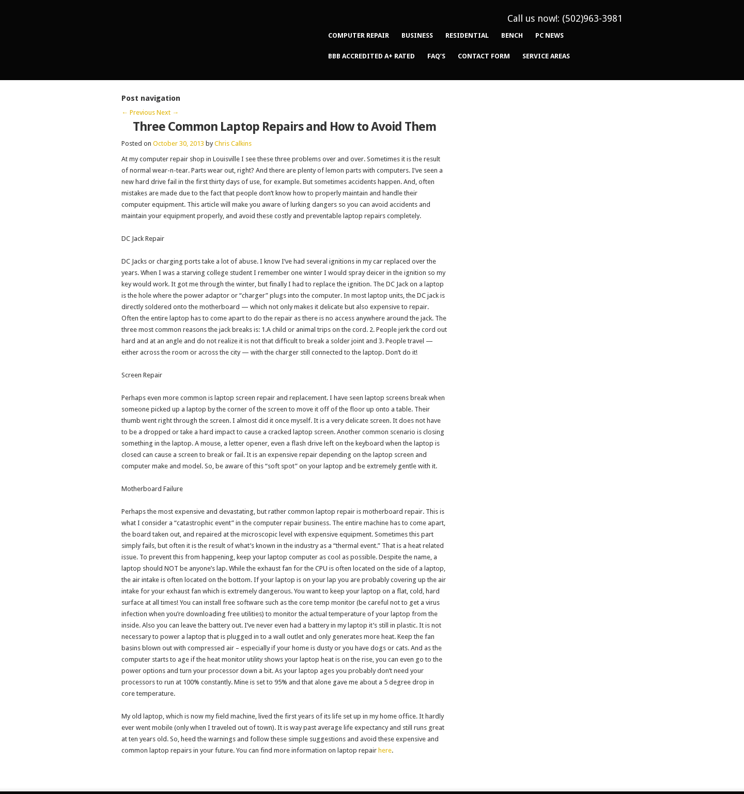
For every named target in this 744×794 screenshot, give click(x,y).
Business (417, 35)
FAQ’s (436, 56)
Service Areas (546, 56)
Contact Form (484, 56)
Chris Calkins (233, 143)
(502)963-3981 (592, 18)
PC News (549, 35)
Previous (138, 112)
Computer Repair (358, 35)
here (385, 750)
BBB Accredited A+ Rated (371, 56)
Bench (512, 35)
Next (168, 112)
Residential (467, 35)
